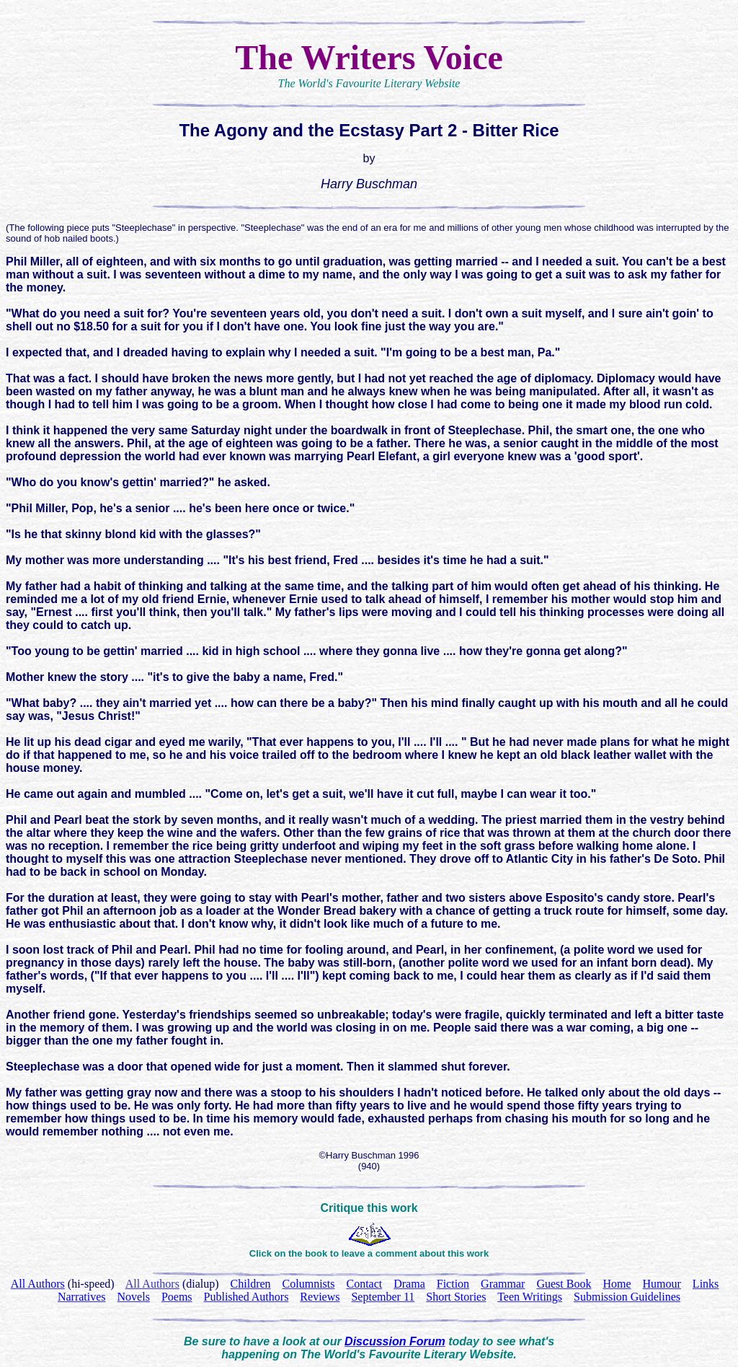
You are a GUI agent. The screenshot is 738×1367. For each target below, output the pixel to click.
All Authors (152, 1284)
